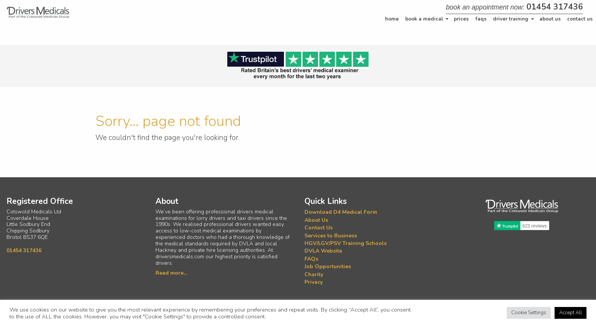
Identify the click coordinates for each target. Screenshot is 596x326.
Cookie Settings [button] (528, 312)
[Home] (38, 12)
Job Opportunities (327, 266)
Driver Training (510, 19)
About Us (550, 19)
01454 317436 (554, 7)
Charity (313, 274)
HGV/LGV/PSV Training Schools (345, 243)
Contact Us (580, 19)
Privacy (313, 282)
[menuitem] (392, 19)
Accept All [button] (570, 312)
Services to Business (330, 235)
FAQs (481, 19)
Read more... (171, 273)
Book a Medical (424, 19)
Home (392, 19)
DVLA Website (323, 251)
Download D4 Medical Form (340, 212)
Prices (461, 19)
